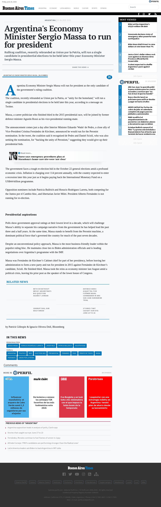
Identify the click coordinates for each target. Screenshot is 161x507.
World (82, 8)
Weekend (119, 482)
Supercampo (105, 482)
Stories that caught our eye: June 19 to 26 (91, 310)
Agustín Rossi (80, 346)
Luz (136, 482)
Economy (56, 8)
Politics (22, 353)
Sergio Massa (13, 346)
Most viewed (128, 19)
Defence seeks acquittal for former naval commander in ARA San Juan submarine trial (92, 294)
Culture (92, 8)
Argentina (44, 8)
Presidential (53, 353)
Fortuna (67, 482)
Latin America (70, 8)
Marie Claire (44, 482)
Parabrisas (91, 482)
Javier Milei (50, 346)
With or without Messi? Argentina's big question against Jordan (42, 292)
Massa (98, 353)
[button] (109, 77)
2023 (30, 353)
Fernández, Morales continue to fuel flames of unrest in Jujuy (34, 438)
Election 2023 (40, 353)
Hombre (79, 482)
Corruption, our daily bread (41, 309)
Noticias (57, 482)
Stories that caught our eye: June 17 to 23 (25, 432)
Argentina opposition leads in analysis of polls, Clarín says (33, 427)
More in (17, 373)
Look (129, 482)
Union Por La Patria (26, 358)
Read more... (26, 153)
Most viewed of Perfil (138, 82)
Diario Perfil (21, 482)
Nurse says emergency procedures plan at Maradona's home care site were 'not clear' (42, 158)
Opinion (113, 8)
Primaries (65, 353)
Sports (103, 8)
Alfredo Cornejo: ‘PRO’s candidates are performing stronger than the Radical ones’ (43, 443)
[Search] (144, 7)
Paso (74, 353)
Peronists (11, 358)
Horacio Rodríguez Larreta (32, 346)
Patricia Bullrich (65, 346)
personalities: (13, 342)
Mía (143, 482)
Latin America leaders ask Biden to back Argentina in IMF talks (34, 448)
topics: (9, 350)
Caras (32, 482)
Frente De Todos (86, 353)
